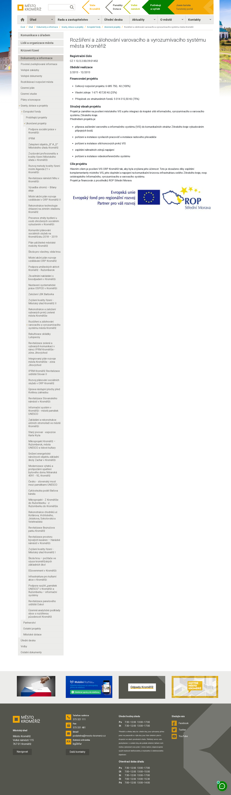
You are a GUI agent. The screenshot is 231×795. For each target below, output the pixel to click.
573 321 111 (79, 719)
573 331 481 (79, 727)
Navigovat (22, 751)
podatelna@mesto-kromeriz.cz (89, 735)
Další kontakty (77, 751)
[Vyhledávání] (61, 7)
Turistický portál (188, 7)
